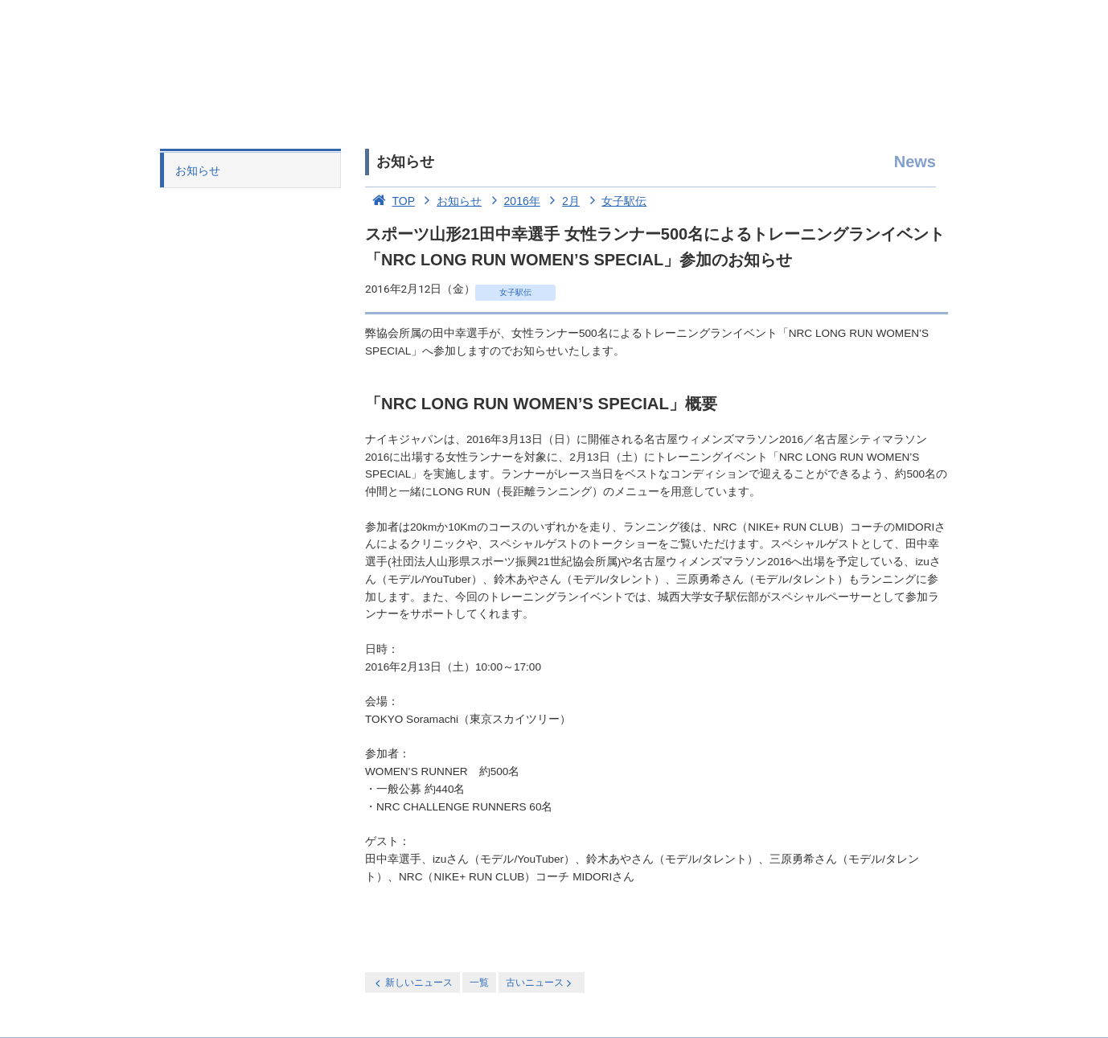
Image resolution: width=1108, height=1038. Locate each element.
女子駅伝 (615, 201)
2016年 (512, 201)
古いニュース (540, 982)
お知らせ (197, 170)
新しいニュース (412, 982)
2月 (562, 201)
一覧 (479, 982)
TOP (390, 201)
